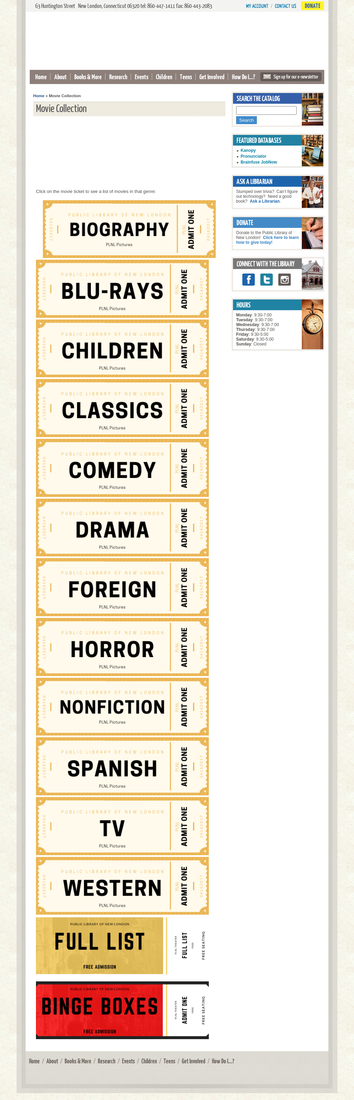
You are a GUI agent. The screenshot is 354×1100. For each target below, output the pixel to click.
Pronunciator (254, 156)
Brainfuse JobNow (259, 162)
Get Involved (211, 77)
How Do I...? (243, 77)
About (60, 77)
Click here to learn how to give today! (267, 240)
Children (164, 77)
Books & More (88, 77)
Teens (186, 77)
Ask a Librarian (265, 201)
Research (118, 77)
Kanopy (248, 150)
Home (41, 77)
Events (141, 77)
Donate (312, 5)
